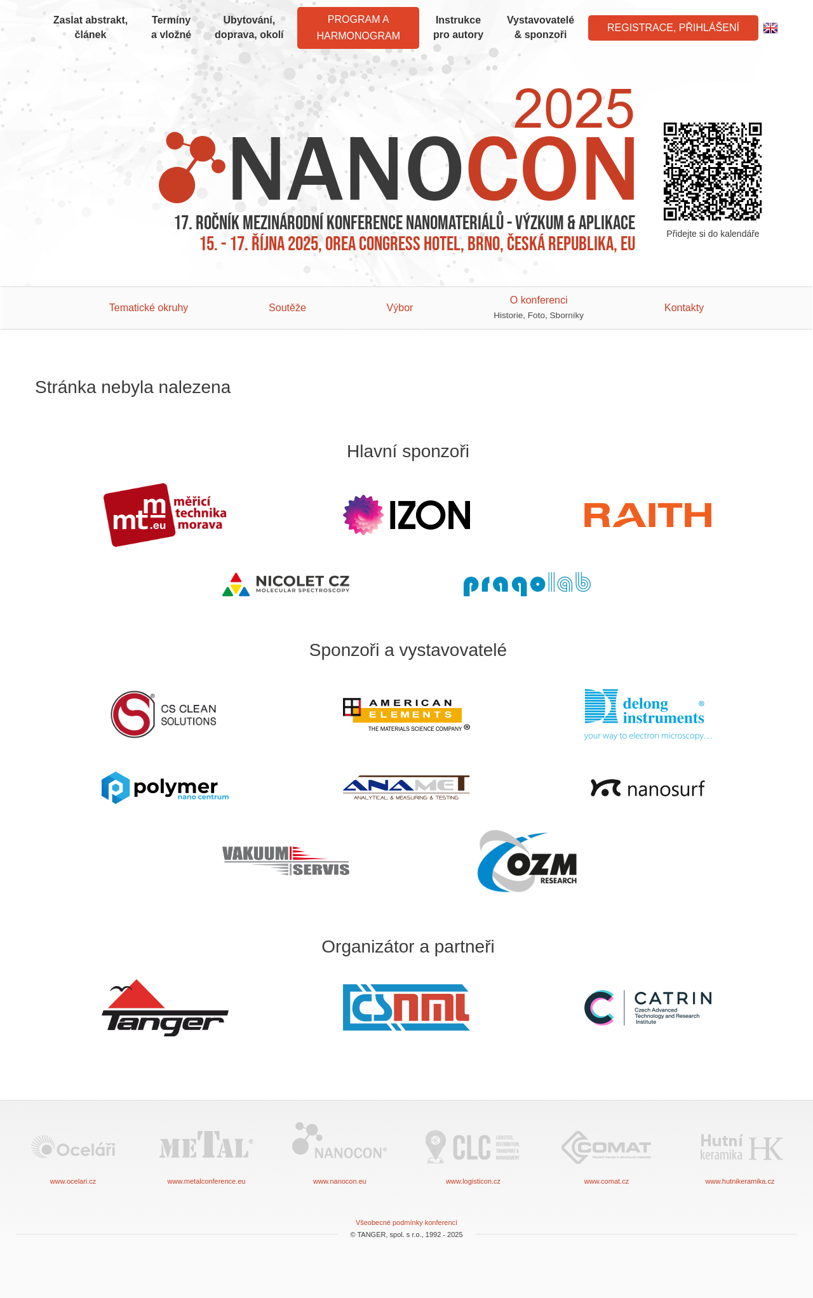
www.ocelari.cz (73, 1152)
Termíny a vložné (171, 27)
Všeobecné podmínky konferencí (406, 1222)
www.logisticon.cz (473, 1152)
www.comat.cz (606, 1152)
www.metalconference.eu (206, 1152)
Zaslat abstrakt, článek (90, 27)
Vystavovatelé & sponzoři (540, 27)
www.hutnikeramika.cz (740, 1152)
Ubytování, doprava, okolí (249, 27)
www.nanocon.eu (339, 1152)
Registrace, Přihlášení (673, 27)
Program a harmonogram (358, 27)
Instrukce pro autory (458, 27)
